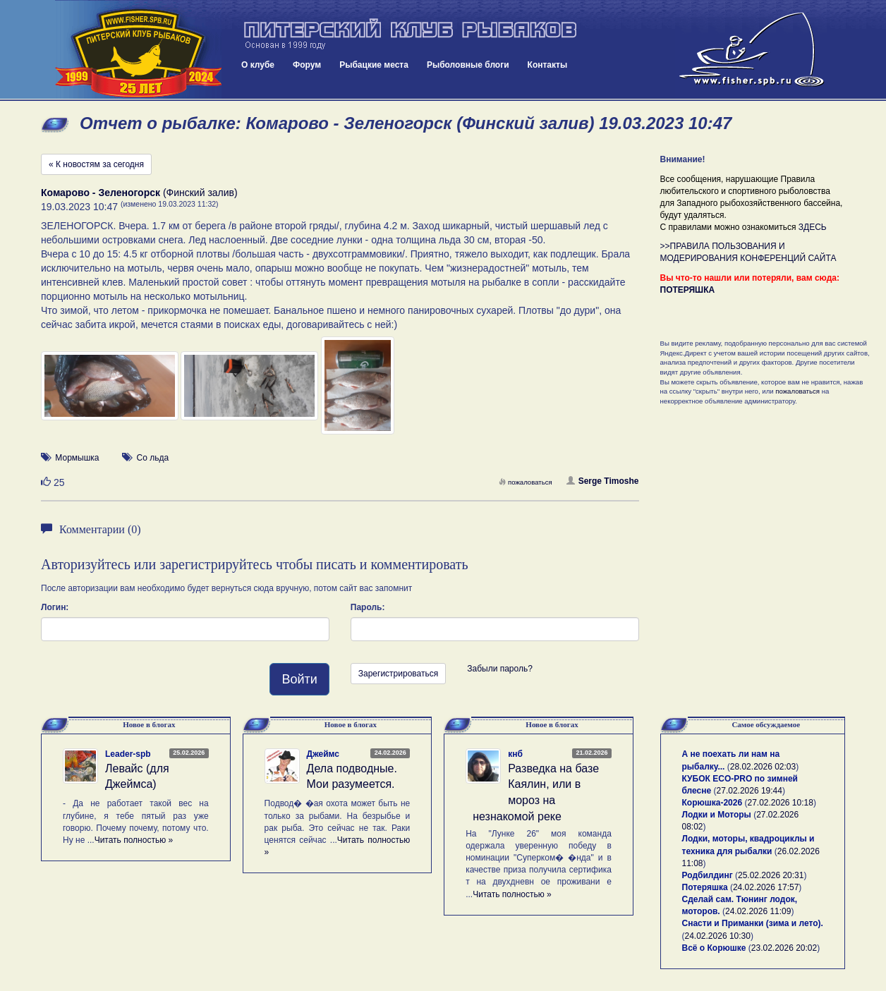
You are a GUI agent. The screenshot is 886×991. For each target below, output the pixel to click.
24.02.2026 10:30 (718, 936)
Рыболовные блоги (468, 65)
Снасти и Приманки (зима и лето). (752, 923)
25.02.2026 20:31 (770, 875)
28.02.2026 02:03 (763, 767)
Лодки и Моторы (716, 815)
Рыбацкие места (373, 65)
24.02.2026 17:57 (766, 887)
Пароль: (368, 607)
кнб (515, 754)
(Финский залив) (139, 192)
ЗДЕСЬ (813, 227)
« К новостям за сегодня (96, 164)
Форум (307, 65)
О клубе (257, 65)
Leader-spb (128, 754)
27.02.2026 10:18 (780, 803)
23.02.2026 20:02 (784, 948)
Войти (299, 679)
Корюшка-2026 (712, 803)
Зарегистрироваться (398, 674)
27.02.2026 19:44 (749, 791)
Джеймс (323, 754)
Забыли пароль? (500, 669)
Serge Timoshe (602, 481)
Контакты (548, 65)
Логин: (54, 607)
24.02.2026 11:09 (758, 911)
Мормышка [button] (77, 458)
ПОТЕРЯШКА (687, 290)
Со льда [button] (153, 458)
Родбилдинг (707, 875)
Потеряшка (705, 887)
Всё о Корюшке (714, 948)
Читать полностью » (134, 840)
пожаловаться (525, 482)
